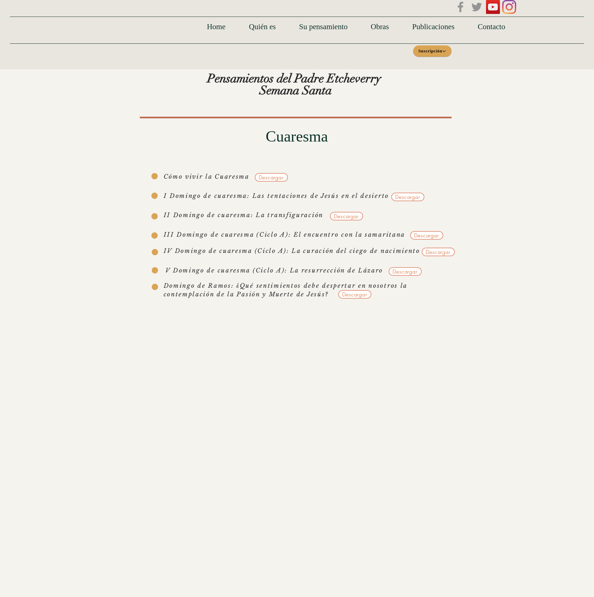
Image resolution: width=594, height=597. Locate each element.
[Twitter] (477, 7)
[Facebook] (460, 7)
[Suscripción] (432, 51)
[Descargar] (271, 177)
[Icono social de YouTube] (493, 7)
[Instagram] (509, 7)
